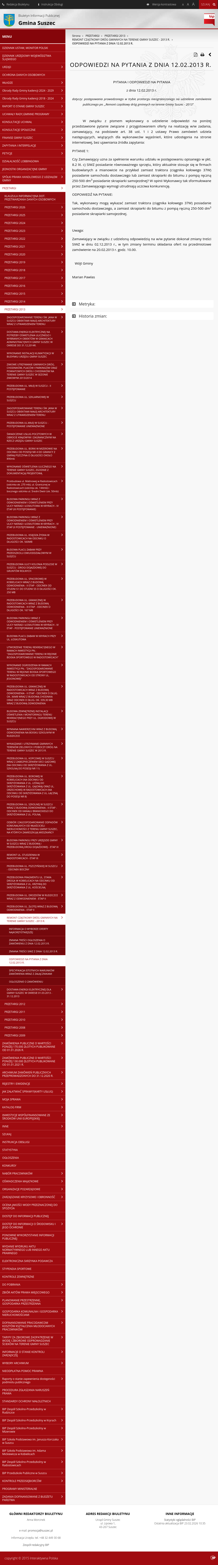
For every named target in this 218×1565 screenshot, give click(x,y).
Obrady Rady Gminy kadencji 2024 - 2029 (33, 90)
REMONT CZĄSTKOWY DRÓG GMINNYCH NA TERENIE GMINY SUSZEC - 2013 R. (36, 919)
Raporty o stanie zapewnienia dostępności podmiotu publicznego (33, 1380)
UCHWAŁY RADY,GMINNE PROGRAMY (33, 114)
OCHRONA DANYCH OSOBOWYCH (23, 75)
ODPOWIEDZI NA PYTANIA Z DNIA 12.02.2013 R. (28, 960)
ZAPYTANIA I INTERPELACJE (33, 145)
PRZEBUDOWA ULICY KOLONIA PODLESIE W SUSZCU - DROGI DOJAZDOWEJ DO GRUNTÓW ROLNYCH (36, 567)
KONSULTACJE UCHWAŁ (33, 122)
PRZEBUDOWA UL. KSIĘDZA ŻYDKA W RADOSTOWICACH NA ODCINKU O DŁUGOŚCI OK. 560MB (36, 538)
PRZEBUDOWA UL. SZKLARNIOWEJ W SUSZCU (36, 398)
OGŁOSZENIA (10, 1158)
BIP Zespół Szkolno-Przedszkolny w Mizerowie (33, 1429)
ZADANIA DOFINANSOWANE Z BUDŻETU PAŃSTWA (33, 1498)
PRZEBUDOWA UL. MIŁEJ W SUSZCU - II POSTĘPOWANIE (36, 387)
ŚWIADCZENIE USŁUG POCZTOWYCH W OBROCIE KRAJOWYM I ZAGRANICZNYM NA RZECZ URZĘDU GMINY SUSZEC (36, 437)
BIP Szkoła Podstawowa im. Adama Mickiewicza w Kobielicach (33, 1452)
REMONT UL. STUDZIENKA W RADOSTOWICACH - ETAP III (36, 856)
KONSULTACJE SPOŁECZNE (33, 130)
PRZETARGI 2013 (34, 309)
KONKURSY (9, 1166)
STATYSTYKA (10, 1150)
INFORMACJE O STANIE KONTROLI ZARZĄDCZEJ (33, 1353)
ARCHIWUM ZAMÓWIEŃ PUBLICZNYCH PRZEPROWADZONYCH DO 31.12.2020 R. (33, 1074)
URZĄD (33, 67)
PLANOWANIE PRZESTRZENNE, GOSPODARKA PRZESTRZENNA (33, 1301)
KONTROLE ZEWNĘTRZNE (18, 1277)
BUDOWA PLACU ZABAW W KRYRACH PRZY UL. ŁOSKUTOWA (36, 637)
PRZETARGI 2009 (34, 1035)
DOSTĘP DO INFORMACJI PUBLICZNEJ (25, 1216)
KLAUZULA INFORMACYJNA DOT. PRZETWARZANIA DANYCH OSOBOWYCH (29, 197)
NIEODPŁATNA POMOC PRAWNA (22, 1371)
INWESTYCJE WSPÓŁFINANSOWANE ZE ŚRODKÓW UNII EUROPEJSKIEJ (33, 1116)
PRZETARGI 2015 (34, 293)
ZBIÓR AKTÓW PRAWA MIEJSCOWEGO (33, 1292)
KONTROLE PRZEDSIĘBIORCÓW (33, 1481)
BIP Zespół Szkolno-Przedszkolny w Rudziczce (33, 1410)
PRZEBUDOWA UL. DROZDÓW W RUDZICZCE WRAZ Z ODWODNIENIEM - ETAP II (36, 896)
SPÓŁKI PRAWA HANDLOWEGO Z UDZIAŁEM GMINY (33, 178)
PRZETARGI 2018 (34, 270)
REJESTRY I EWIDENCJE (33, 1083)
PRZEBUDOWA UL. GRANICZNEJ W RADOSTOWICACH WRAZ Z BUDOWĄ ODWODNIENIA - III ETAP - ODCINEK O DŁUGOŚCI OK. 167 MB (36, 605)
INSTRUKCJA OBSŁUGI (15, 1142)
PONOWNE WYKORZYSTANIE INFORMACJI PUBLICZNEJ (28, 1236)
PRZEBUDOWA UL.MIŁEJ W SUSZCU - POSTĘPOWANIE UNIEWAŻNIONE (36, 424)
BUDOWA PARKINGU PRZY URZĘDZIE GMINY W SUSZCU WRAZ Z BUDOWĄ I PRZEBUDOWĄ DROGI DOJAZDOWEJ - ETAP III (36, 843)
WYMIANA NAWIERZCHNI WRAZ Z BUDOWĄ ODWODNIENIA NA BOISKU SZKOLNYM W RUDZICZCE (36, 732)
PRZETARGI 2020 (34, 254)
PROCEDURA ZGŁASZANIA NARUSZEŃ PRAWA (25, 1391)
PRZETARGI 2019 (34, 262)
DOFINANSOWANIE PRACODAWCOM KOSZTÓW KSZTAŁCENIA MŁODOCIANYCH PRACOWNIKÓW (33, 1326)
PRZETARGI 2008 (34, 1027)
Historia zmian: (89, 316)
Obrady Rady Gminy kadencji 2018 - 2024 (33, 98)
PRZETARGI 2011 (34, 1012)
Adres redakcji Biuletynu (108, 1514)
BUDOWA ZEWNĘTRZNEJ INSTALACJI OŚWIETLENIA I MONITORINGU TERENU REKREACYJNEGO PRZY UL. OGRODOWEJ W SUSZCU (36, 716)
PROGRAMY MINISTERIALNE (19, 1489)
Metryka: (83, 304)
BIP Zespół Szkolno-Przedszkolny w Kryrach (33, 1420)
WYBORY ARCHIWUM (33, 1363)
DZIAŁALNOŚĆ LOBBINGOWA (20, 161)
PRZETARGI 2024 (34, 223)
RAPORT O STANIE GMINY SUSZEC (33, 106)
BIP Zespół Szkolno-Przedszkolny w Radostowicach (33, 1463)
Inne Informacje (180, 1514)
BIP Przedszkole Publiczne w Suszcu (33, 1473)
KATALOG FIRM (33, 1107)
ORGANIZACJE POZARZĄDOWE (33, 1189)
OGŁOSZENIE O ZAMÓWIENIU (26, 981)
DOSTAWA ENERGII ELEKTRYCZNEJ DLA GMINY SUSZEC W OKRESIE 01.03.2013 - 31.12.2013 (36, 993)
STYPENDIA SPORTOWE (16, 1269)
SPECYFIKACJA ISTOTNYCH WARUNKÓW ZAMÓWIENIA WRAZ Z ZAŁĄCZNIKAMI (31, 972)
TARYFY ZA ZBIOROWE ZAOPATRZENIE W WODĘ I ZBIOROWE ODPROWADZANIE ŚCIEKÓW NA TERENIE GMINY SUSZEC (33, 1340)
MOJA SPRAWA (33, 1099)
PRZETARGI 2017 (34, 278)
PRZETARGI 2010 (34, 1019)
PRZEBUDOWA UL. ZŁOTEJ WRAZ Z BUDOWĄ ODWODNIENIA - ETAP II (36, 907)
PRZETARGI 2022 (34, 238)
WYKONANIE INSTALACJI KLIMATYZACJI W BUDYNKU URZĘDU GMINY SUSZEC (36, 354)
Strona (76, 36)
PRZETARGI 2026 (34, 207)
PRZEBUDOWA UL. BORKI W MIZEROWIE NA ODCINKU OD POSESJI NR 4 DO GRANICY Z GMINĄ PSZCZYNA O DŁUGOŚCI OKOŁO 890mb (36, 453)
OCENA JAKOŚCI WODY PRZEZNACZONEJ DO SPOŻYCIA (30, 1206)
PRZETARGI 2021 (34, 246)
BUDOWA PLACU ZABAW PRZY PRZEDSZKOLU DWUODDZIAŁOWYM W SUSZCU (36, 553)
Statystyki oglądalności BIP (180, 1520)
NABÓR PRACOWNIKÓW (33, 1173)
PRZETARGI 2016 (34, 286)
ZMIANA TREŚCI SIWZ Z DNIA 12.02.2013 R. (33, 951)
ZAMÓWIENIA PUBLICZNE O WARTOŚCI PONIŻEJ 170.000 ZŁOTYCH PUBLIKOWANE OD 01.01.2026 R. (33, 1046)
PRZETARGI (33, 188)
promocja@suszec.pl (40, 1530)
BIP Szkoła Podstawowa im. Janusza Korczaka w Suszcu (33, 1440)
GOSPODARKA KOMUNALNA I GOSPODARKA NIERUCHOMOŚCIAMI (33, 1313)
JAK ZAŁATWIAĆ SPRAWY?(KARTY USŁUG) (33, 1091)
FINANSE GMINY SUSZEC (33, 137)
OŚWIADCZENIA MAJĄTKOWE (33, 1181)
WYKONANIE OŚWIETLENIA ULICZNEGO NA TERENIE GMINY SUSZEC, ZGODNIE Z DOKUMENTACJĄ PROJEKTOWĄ (36, 470)
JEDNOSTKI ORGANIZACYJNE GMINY (33, 169)
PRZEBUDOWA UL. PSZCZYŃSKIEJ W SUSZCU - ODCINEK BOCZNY (36, 867)
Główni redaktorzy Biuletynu (36, 1514)
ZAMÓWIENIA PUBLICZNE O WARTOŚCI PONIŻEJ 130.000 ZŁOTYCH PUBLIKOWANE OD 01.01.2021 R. (33, 1061)
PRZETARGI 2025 (34, 215)
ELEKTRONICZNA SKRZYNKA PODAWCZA (27, 1261)
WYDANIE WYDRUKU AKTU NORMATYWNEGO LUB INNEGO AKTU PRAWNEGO (26, 1250)
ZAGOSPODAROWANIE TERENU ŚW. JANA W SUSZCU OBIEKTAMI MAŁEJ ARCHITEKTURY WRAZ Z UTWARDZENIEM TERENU (36, 320)
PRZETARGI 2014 (34, 301)
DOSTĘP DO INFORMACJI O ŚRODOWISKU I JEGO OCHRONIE (33, 1225)
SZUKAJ (6, 1134)
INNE (33, 1126)
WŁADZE (33, 82)
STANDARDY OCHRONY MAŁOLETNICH (26, 1401)
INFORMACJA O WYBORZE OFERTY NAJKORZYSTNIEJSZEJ (28, 930)
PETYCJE (33, 153)
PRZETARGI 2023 (34, 231)
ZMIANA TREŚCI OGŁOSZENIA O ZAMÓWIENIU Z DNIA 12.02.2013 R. (29, 941)
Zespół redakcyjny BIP (36, 1545)
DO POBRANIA (33, 1284)
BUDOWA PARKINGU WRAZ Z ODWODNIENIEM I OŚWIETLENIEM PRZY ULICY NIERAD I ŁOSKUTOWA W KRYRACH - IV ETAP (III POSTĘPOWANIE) (36, 504)
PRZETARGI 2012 (34, 1004)
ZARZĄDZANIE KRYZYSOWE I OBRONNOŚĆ (33, 1197)
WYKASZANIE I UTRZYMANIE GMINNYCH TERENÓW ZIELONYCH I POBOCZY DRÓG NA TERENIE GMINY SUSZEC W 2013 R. (36, 747)
